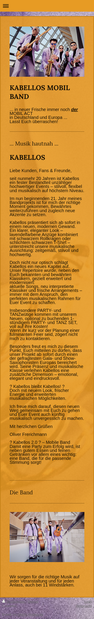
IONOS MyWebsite (30, 614)
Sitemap (32, 601)
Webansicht (84, 606)
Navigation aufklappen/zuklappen (47, 6)
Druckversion (14, 601)
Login (88, 601)
